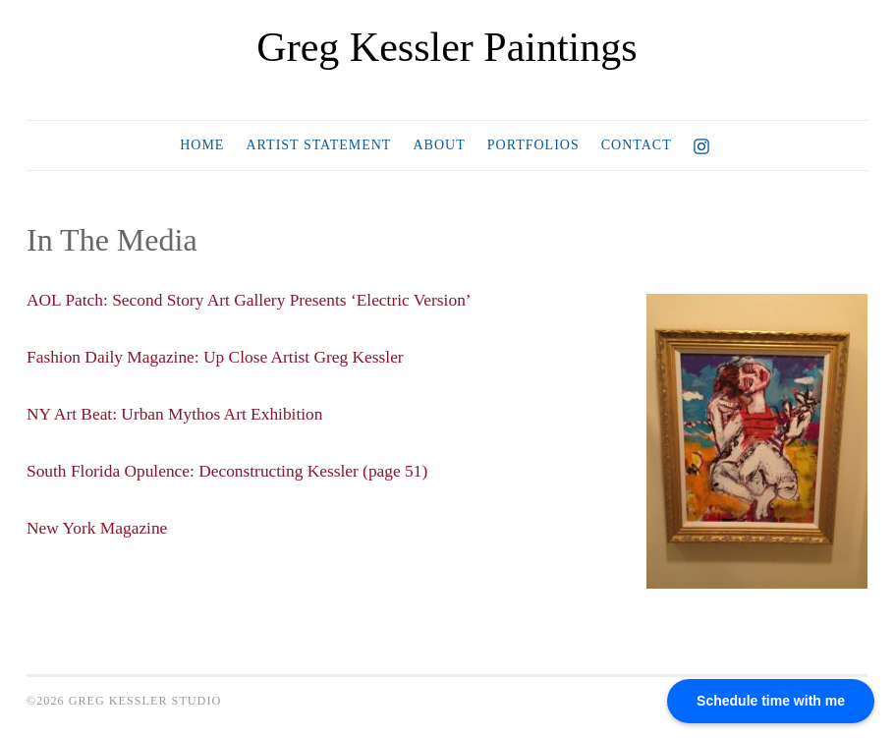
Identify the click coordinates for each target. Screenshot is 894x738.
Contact (636, 145)
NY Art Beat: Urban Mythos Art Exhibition (180, 414)
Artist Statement (318, 145)
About (439, 145)
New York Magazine (99, 527)
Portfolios (533, 145)
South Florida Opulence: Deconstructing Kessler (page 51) (234, 470)
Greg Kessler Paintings (446, 47)
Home (202, 145)
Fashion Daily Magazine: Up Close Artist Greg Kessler (222, 357)
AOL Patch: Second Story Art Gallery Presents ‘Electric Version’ (257, 300)
